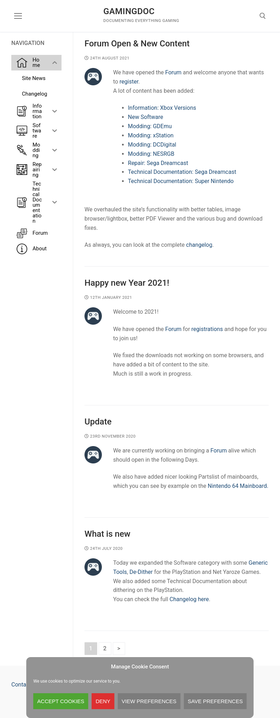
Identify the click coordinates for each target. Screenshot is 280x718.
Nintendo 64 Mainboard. (238, 486)
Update (98, 422)
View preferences (149, 701)
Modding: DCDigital (152, 144)
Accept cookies (60, 701)
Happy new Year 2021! (126, 283)
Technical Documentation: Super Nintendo (181, 181)
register (128, 81)
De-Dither (141, 572)
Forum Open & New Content (136, 44)
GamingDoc (128, 11)
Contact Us (25, 684)
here (203, 599)
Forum (174, 72)
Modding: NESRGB (151, 153)
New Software (145, 117)
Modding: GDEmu (150, 126)
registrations (207, 329)
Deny (102, 701)
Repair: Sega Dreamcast (158, 163)
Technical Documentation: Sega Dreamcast (182, 172)
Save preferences (215, 701)
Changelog (184, 599)
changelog (199, 244)
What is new (107, 534)
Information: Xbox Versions (162, 107)
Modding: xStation (151, 135)
